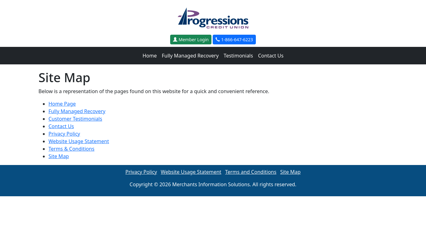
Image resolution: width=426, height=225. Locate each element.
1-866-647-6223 (234, 39)
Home (150, 55)
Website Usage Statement (78, 141)
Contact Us (270, 55)
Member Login (191, 39)
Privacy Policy (64, 133)
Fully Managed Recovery (190, 55)
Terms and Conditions (250, 171)
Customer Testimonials (75, 118)
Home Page (62, 103)
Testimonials (238, 55)
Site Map (58, 156)
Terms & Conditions (71, 148)
